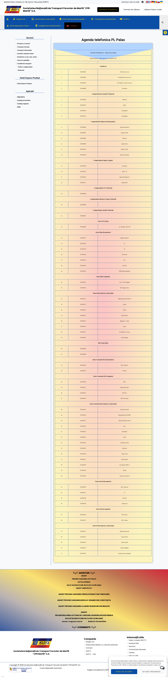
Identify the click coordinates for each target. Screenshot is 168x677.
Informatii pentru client (140, 19)
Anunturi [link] (125, 2)
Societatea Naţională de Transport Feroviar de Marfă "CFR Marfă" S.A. (56, 9)
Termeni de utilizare (133, 9)
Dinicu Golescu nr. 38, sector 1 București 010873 (29, 2)
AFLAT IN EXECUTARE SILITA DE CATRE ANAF (84, 585)
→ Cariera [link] (131, 652)
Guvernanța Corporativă (40, 19)
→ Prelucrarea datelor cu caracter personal (102, 645)
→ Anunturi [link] (131, 646)
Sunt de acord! (124, 671)
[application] (24, 19)
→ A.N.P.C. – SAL (90, 654)
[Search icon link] (163, 22)
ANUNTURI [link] (84, 572)
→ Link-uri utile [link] (132, 655)
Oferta (119, 19)
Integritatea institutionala (19, 25)
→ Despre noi (89, 641)
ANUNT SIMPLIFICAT (84, 588)
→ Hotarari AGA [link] (133, 643)
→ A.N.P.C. (88, 651)
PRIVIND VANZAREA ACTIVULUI (84, 579)
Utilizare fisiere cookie (153, 9)
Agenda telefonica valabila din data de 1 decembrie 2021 (103, 59)
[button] (165, 32)
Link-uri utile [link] (134, 2)
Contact (42, 25)
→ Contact (88, 648)
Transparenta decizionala (98, 19)
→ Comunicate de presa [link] (137, 649)
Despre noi (18, 19)
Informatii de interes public (69, 19)
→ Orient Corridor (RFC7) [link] (137, 640)
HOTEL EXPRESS (84, 582)
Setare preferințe (151, 671)
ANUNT (84, 576)
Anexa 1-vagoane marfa (72, 621)
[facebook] (143, 2)
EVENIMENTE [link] (84, 627)
